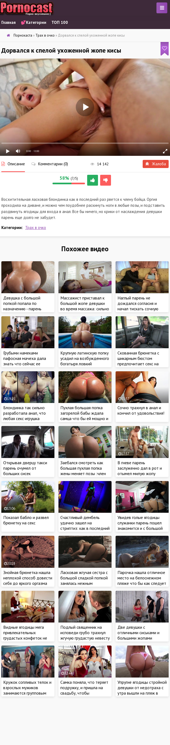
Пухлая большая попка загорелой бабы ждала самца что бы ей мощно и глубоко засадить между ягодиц (84, 418)
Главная (8, 22)
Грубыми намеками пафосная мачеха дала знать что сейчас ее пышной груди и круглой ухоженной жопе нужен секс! (25, 366)
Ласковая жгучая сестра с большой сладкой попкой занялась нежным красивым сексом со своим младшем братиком (85, 583)
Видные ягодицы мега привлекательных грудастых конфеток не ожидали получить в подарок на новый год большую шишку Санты (25, 640)
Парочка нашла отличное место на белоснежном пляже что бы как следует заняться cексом (141, 580)
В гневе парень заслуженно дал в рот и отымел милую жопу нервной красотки (139, 471)
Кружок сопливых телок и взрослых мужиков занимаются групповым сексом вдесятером (27, 690)
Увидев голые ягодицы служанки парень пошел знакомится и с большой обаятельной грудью (140, 525)
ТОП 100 (59, 22)
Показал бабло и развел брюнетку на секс (26, 520)
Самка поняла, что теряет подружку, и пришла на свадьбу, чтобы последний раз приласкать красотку (85, 693)
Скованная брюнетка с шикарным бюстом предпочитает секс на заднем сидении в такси (139, 361)
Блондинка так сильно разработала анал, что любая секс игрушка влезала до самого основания (24, 418)
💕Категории (33, 22)
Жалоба (155, 163)
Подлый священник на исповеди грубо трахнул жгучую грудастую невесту (85, 632)
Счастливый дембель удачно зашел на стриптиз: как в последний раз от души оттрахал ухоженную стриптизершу (85, 528)
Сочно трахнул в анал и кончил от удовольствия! (140, 410)
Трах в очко (35, 227)
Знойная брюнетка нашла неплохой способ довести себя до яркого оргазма (27, 578)
